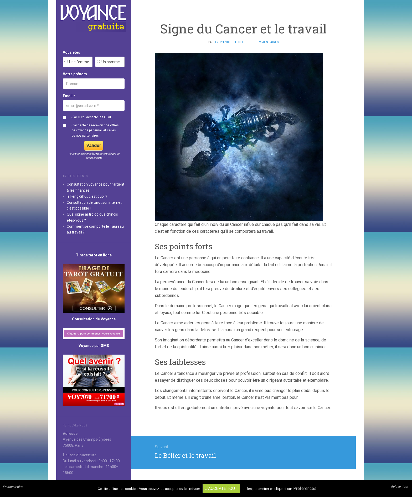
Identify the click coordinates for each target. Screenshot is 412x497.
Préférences (304, 488)
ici (97, 153)
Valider (93, 145)
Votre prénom (75, 74)
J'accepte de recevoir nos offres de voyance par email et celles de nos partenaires (95, 130)
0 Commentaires (265, 42)
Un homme (110, 62)
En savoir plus (13, 487)
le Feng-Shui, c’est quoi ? (87, 196)
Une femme (79, 62)
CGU (107, 117)
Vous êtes (71, 52)
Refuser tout (399, 486)
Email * (69, 96)
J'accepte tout (221, 488)
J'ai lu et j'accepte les (91, 117)
